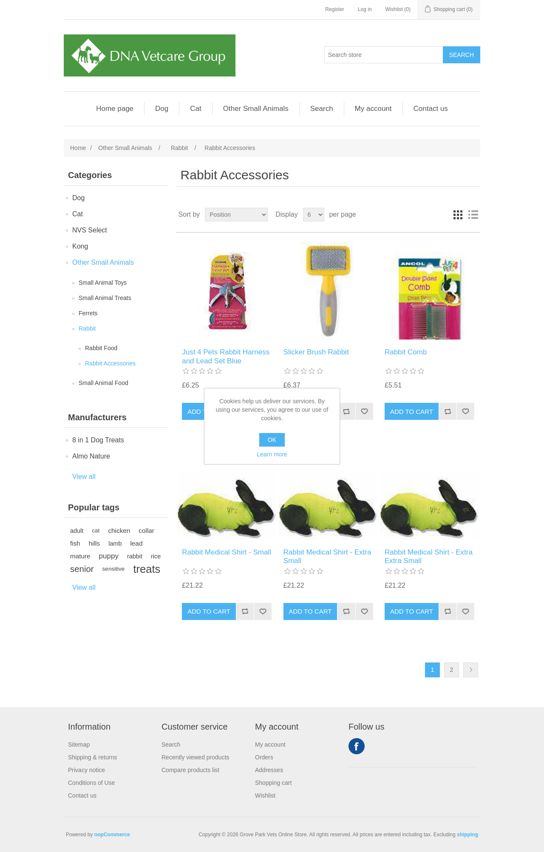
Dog (161, 109)
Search (321, 109)
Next (470, 669)
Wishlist (265, 795)
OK (272, 439)
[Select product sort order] (236, 214)
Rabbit (87, 328)
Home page (114, 109)
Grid (458, 214)
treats (146, 569)
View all (84, 476)
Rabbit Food (101, 348)
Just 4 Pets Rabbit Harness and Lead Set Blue (225, 356)
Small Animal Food (103, 382)
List (473, 214)
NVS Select (89, 230)
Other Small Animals (256, 109)
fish (75, 543)
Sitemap (79, 744)
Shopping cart (273, 782)
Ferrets (88, 313)
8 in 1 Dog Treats (98, 440)
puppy (109, 556)
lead (136, 543)
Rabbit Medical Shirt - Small (226, 552)
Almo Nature (91, 456)
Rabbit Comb (406, 352)
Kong (80, 246)
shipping (467, 835)
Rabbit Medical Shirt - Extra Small (327, 556)
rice (156, 556)
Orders (264, 757)
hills (94, 543)
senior (82, 569)
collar (146, 530)
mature (80, 556)
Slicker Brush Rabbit (316, 352)
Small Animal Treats (105, 297)
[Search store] (383, 54)
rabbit (134, 556)
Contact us (431, 109)
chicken (119, 530)
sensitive (113, 569)
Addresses (269, 770)
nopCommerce (112, 835)
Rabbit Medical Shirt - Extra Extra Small (429, 556)
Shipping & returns (92, 757)
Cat (195, 109)
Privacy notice (86, 770)
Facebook (356, 746)
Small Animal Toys (103, 282)
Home (78, 147)
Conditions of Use (91, 782)
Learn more (272, 454)
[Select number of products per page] (313, 214)
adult (76, 530)
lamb (115, 543)
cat (95, 530)
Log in (365, 9)
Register (334, 9)
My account (373, 109)
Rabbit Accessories (110, 363)
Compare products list (190, 770)
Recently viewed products (196, 757)
